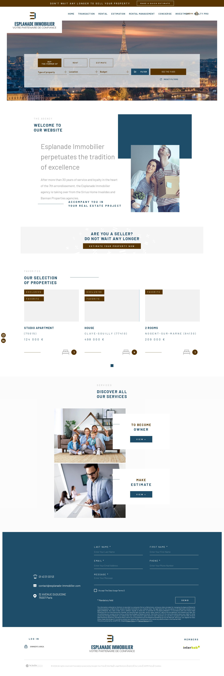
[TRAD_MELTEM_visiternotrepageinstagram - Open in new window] (3, 335)
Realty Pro (201, 13)
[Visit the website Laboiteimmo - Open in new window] (34, 662)
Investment (182, 13)
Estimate (101, 63)
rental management (142, 13)
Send (185, 597)
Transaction (86, 13)
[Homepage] (34, 20)
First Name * (159, 543)
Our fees (101, 662)
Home (71, 13)
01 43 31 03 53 (46, 573)
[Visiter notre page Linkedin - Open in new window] (3, 340)
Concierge (165, 13)
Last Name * (102, 543)
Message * (101, 571)
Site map (110, 662)
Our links (138, 662)
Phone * (155, 557)
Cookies (158, 662)
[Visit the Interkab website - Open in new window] (191, 643)
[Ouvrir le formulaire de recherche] (140, 72)
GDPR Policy (148, 662)
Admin (130, 662)
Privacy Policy (130, 617)
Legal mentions (121, 662)
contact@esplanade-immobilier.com (59, 582)
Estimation (118, 13)
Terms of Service (143, 617)
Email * (99, 557)
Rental (103, 13)
